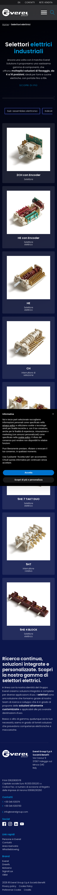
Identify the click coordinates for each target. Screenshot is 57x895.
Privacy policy (9, 886)
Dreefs (6, 864)
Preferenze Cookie (11, 889)
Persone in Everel (11, 839)
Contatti (30, 2)
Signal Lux (7, 871)
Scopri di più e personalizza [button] (28, 480)
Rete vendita (45, 2)
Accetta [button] (28, 472)
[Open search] (52, 12)
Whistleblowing (10, 849)
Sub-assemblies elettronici (22, 111)
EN (19, 2)
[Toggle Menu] (44, 12)
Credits (27, 889)
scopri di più (28, 85)
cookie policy (24, 437)
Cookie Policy (25, 886)
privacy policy (8, 425)
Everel (5, 861)
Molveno (7, 867)
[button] (53, 413)
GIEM (4, 874)
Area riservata (10, 846)
